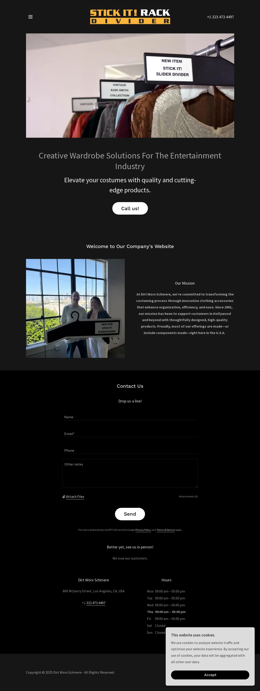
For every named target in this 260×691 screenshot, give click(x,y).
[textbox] (130, 414)
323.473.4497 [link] (95, 603)
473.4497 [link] (226, 16)
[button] (30, 16)
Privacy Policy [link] (143, 529)
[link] (129, 16)
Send (130, 514)
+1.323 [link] (212, 16)
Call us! (130, 208)
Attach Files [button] (75, 496)
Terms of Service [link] (166, 529)
